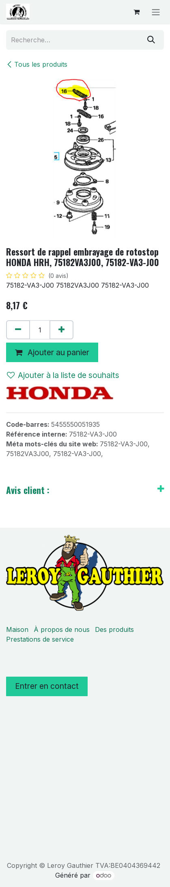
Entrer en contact (47, 686)
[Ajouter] (61, 330)
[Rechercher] (151, 40)
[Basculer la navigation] (156, 11)
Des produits (114, 629)
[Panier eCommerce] (136, 12)
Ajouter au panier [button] (52, 352)
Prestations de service (40, 639)
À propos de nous (62, 629)
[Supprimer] (18, 330)
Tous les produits (36, 64)
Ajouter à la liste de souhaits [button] (63, 375)
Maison (17, 629)
